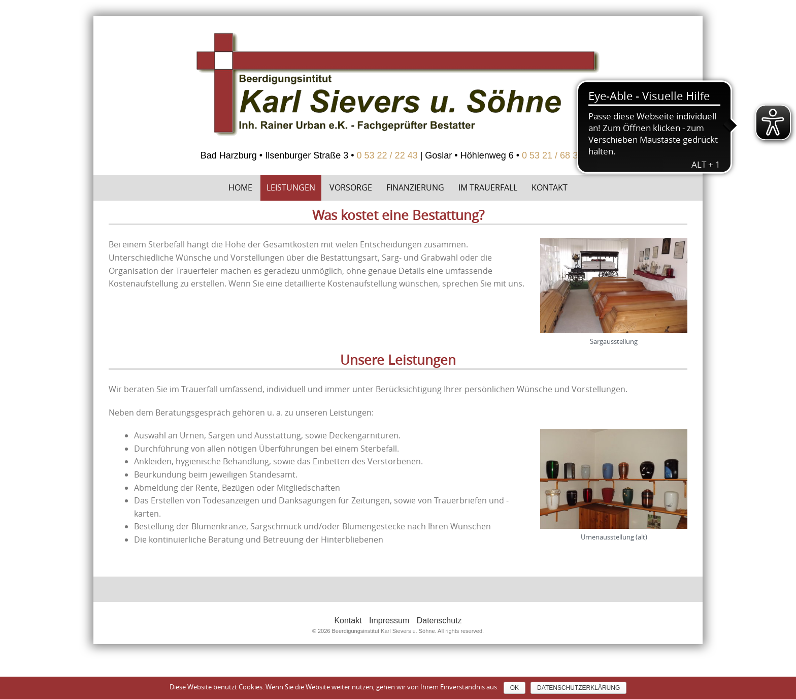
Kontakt (550, 187)
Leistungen (291, 187)
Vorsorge (350, 187)
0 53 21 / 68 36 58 (558, 155)
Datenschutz (439, 620)
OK (514, 687)
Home (240, 187)
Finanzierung (415, 187)
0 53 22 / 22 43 (387, 155)
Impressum (389, 620)
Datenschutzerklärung (578, 687)
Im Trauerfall (487, 187)
